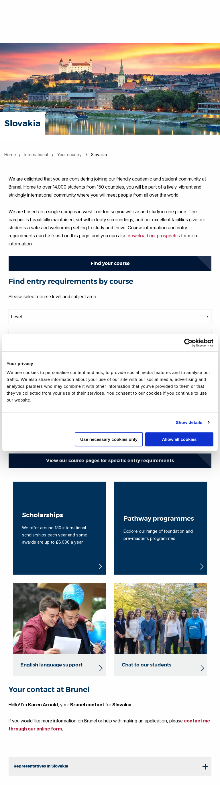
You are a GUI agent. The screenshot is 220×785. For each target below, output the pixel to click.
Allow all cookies (179, 439)
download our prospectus (154, 236)
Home (10, 154)
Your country (69, 154)
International (36, 154)
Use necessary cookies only (109, 439)
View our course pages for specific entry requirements (110, 461)
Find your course (110, 263)
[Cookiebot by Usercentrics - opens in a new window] (188, 342)
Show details (189, 422)
